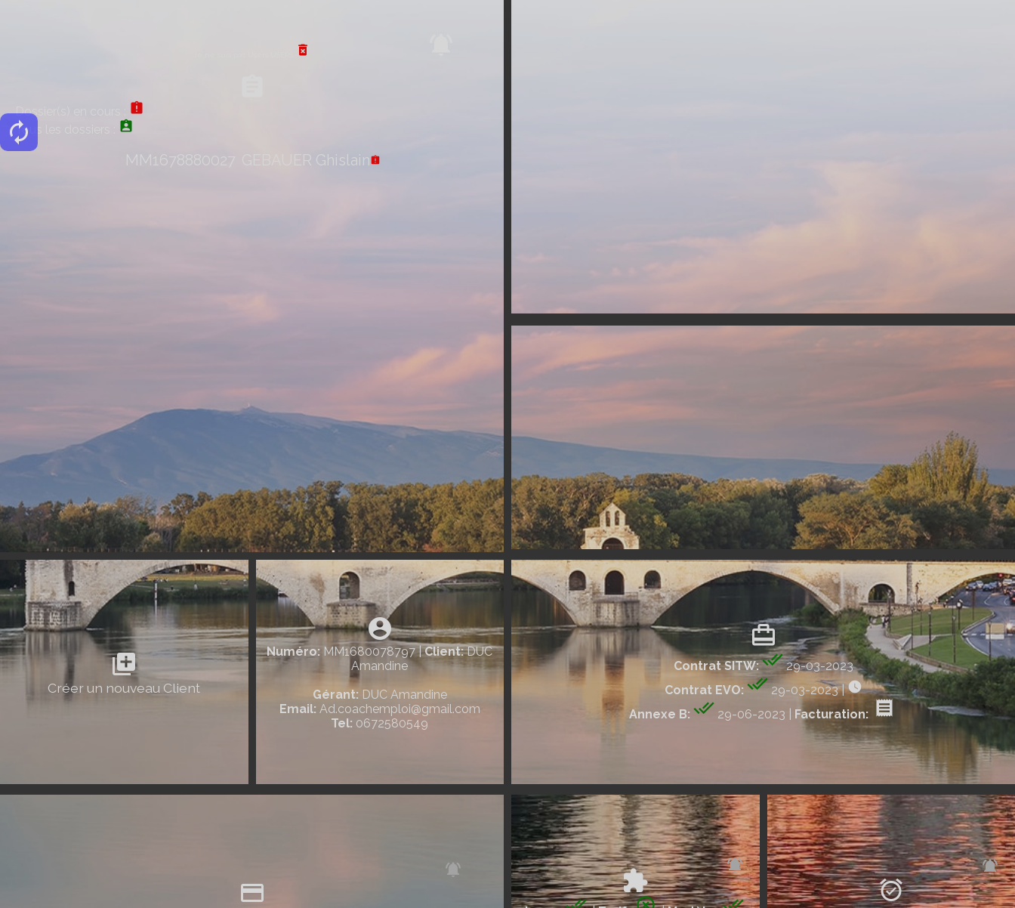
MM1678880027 (180, 160)
